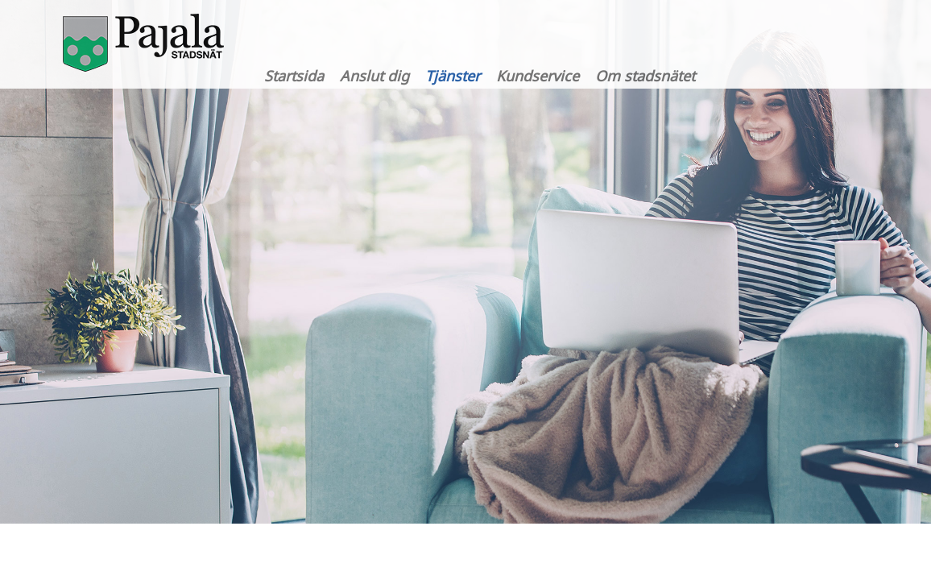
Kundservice (537, 75)
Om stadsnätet (645, 75)
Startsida (294, 75)
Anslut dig (374, 75)
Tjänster (452, 75)
